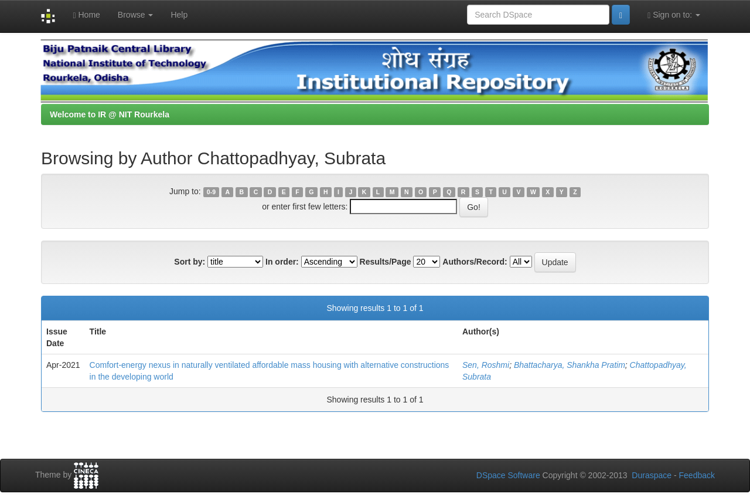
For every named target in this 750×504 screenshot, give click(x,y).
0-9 (211, 191)
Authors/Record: (474, 261)
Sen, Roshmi (485, 365)
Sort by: (189, 261)
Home (86, 15)
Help (179, 14)
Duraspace (651, 475)
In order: (282, 261)
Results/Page (385, 261)
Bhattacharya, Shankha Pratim (569, 365)
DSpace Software (508, 475)
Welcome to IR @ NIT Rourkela (109, 114)
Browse (136, 14)
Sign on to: (673, 15)
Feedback (697, 475)
